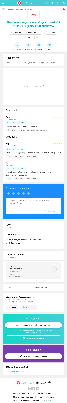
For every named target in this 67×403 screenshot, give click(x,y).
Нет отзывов (13, 271)
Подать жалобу (48, 400)
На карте (51, 62)
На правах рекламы (15, 371)
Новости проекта (28, 393)
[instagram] (30, 388)
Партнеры (36, 400)
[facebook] (33, 388)
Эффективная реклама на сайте (33, 86)
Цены (18, 62)
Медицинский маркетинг (23, 397)
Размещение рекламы (46, 393)
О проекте (16, 393)
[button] (3, 3)
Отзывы (9, 62)
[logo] (25, 3)
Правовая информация (44, 397)
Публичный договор (21, 400)
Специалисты (30, 62)
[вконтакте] (37, 388)
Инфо (41, 62)
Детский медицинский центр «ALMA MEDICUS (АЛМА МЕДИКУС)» (33, 24)
